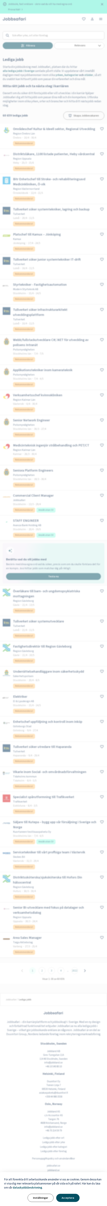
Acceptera (68, 1198)
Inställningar (40, 1198)
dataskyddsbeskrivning (27, 1188)
